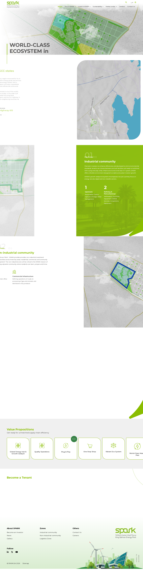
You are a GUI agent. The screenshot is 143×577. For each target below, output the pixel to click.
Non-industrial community (50, 535)
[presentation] (73, 439)
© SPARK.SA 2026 (13, 563)
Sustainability (97, 6)
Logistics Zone (45, 539)
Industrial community (48, 532)
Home (60, 6)
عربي (132, 2)
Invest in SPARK (83, 6)
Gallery (9, 539)
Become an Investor (15, 532)
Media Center (111, 6)
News (9, 535)
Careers (122, 6)
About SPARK (70, 6)
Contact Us (131, 6)
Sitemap (26, 563)
